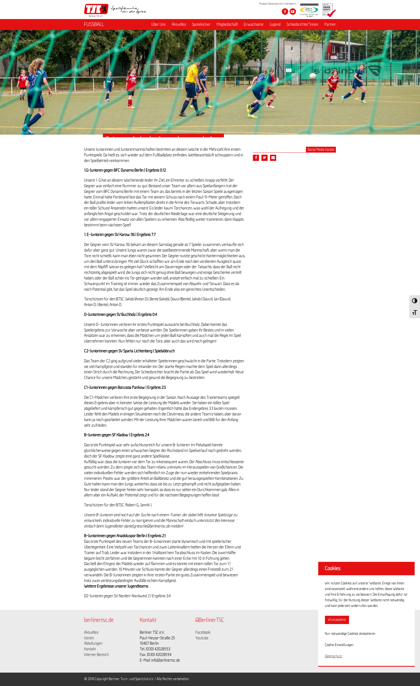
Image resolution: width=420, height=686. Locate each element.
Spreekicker (201, 24)
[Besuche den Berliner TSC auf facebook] (285, 11)
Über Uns (158, 24)
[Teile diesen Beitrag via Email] (273, 158)
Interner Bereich (96, 654)
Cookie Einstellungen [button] (339, 645)
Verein (89, 638)
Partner (330, 24)
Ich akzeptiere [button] (337, 620)
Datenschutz (275, 3)
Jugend (275, 24)
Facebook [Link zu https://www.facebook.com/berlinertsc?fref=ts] (203, 632)
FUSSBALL (94, 24)
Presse (263, 3)
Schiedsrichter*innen (302, 24)
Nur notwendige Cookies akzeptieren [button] (350, 634)
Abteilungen (93, 643)
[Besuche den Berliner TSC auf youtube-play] (293, 11)
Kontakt (90, 649)
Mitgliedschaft (227, 24)
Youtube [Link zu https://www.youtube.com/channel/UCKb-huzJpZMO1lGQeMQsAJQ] (202, 638)
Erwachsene (254, 24)
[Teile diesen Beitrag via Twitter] (264, 158)
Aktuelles (179, 24)
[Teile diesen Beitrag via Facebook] (256, 158)
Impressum (290, 3)
